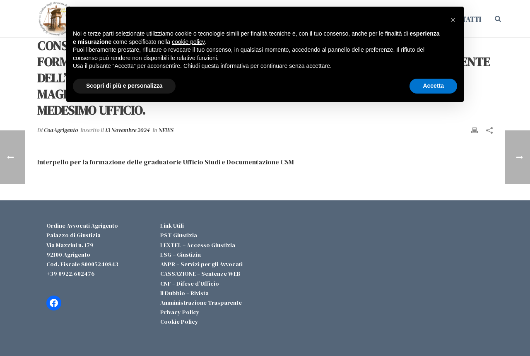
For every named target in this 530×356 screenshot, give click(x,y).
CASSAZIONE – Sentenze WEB (200, 273)
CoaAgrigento (61, 130)
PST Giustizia (178, 235)
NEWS (166, 130)
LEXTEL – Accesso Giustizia (197, 245)
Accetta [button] (433, 85)
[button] (453, 19)
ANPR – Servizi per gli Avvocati (201, 264)
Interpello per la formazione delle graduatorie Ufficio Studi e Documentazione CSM (165, 161)
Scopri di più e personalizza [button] (124, 85)
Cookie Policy (179, 322)
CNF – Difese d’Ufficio (189, 283)
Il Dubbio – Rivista (184, 293)
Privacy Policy (180, 312)
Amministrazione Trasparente (201, 302)
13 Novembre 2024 (127, 130)
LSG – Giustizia (180, 254)
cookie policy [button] (188, 41)
